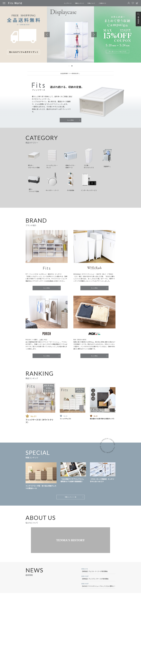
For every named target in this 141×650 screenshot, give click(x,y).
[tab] (69, 65)
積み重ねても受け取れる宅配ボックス (102, 419)
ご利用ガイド (102, 3)
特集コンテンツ (79, 3)
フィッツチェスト (65, 419)
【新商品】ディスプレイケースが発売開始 (94, 579)
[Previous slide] (47, 34)
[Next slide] (94, 34)
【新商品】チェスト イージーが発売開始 (94, 571)
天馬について (91, 3)
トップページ (67, 3)
